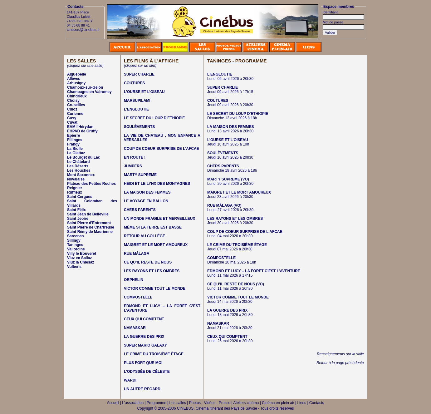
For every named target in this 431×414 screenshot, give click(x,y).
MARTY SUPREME (140, 175)
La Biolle (75, 148)
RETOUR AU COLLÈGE (144, 236)
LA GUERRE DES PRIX (144, 336)
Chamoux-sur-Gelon (85, 87)
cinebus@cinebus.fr (83, 29)
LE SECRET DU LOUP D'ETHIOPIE (154, 118)
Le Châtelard (78, 162)
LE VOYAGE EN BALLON (146, 201)
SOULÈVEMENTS (139, 127)
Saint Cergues (79, 197)
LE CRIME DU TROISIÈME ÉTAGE (154, 354)
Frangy (73, 144)
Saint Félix (76, 210)
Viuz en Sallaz (79, 258)
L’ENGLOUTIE (136, 109)
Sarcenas (75, 236)
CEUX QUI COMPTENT (144, 319)
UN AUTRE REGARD (142, 389)
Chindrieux (77, 96)
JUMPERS (133, 166)
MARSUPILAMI (137, 100)
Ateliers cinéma (246, 403)
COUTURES (134, 83)
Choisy (73, 100)
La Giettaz (76, 153)
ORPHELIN (133, 280)
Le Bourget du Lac (83, 157)
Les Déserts (77, 166)
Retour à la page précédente (340, 363)
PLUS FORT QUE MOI (143, 363)
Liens (301, 403)
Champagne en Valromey (89, 92)
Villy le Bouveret (81, 253)
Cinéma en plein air (278, 403)
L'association (133, 403)
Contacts (316, 403)
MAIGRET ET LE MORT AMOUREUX (156, 245)
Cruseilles (76, 105)
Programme (156, 403)
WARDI (130, 380)
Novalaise (76, 179)
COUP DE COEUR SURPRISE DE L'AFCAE (161, 148)
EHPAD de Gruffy (82, 131)
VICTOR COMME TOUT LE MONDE (154, 288)
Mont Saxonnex (81, 175)
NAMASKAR (135, 328)
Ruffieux (74, 192)
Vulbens (74, 266)
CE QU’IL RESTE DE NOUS (148, 262)
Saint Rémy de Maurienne (90, 231)
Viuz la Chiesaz (80, 262)
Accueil (113, 403)
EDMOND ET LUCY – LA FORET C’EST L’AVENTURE (253, 271)
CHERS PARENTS (140, 210)
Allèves (73, 78)
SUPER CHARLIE (139, 74)
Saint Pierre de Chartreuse (90, 227)
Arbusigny (76, 83)
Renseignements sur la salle (340, 354)
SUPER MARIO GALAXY (145, 345)
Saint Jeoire (77, 218)
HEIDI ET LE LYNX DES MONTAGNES (157, 183)
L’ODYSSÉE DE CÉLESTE (147, 371)
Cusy (71, 118)
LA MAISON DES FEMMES (147, 192)
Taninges (75, 245)
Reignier (74, 188)
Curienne (75, 113)
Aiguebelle (76, 74)
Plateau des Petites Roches (91, 183)
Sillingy (74, 240)
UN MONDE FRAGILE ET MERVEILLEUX (159, 218)
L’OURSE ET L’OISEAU (144, 92)
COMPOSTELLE (138, 297)
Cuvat (72, 122)
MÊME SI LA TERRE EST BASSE (153, 227)
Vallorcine (76, 249)
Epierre (73, 135)
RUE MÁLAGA (136, 253)
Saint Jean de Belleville (88, 214)
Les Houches (79, 170)
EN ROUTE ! (134, 157)
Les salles (177, 403)
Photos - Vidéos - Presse (210, 403)
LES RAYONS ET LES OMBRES (151, 271)
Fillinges (74, 140)
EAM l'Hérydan (80, 127)
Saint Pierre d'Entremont (89, 223)
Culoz (72, 109)
